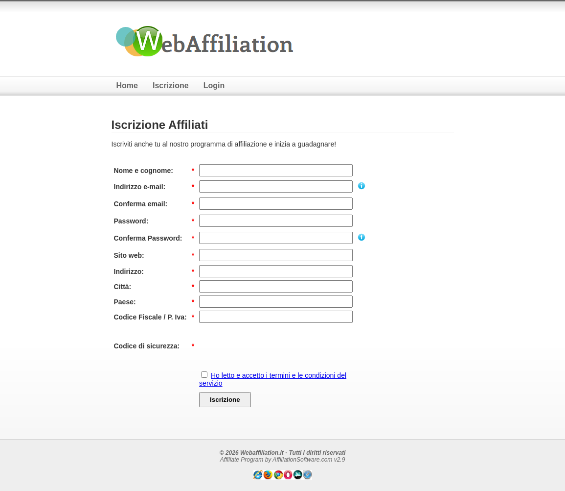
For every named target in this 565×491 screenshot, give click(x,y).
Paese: (125, 302)
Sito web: (129, 255)
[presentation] (273, 346)
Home (127, 85)
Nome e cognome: (143, 170)
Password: (131, 221)
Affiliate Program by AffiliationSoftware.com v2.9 (282, 459)
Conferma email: (141, 204)
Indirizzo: (129, 271)
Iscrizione (171, 85)
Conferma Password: (148, 238)
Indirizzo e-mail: (140, 187)
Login (214, 85)
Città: (123, 287)
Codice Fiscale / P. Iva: (150, 317)
